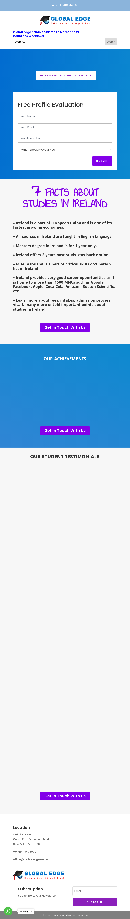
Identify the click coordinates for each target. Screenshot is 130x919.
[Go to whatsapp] (8, 911)
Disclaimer (71, 915)
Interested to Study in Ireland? (66, 75)
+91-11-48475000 (65, 5)
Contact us (83, 915)
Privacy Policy (58, 915)
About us (46, 915)
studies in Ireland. (29, 309)
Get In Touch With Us (65, 327)
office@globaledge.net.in (30, 859)
